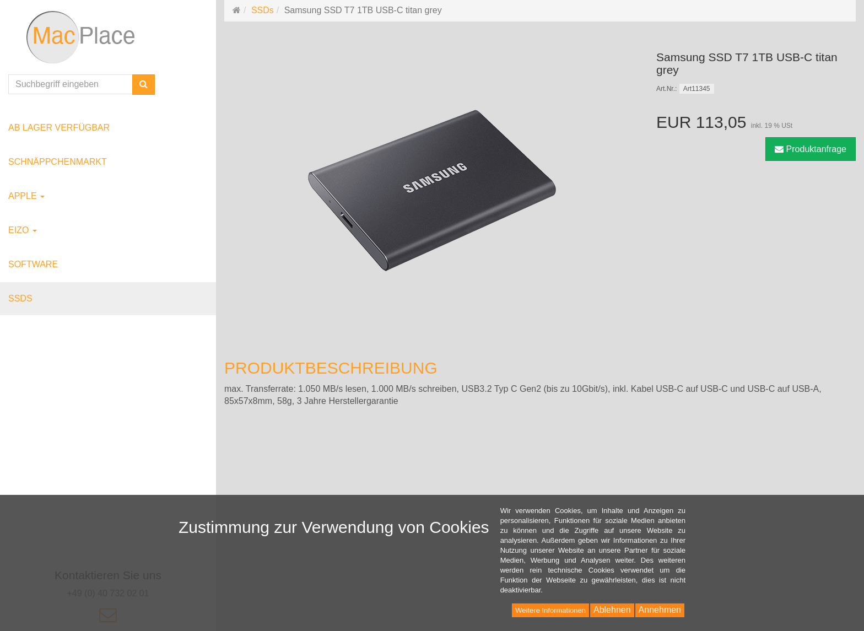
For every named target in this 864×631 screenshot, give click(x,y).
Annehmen (660, 609)
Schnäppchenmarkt (57, 161)
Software (33, 264)
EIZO (22, 230)
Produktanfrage (810, 149)
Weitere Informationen (550, 610)
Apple (26, 196)
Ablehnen (612, 609)
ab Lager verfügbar (59, 127)
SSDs (20, 298)
